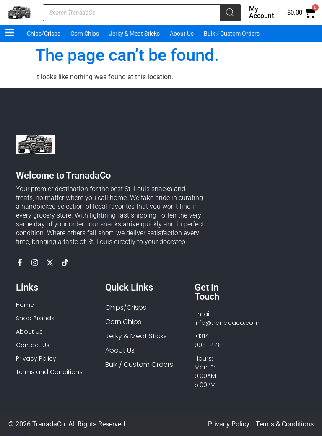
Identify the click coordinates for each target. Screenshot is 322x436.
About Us (182, 33)
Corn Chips (84, 33)
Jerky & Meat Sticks (134, 33)
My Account (261, 12)
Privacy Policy (228, 424)
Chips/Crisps (43, 33)
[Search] (230, 12)
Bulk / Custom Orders (232, 33)
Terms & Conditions (285, 424)
